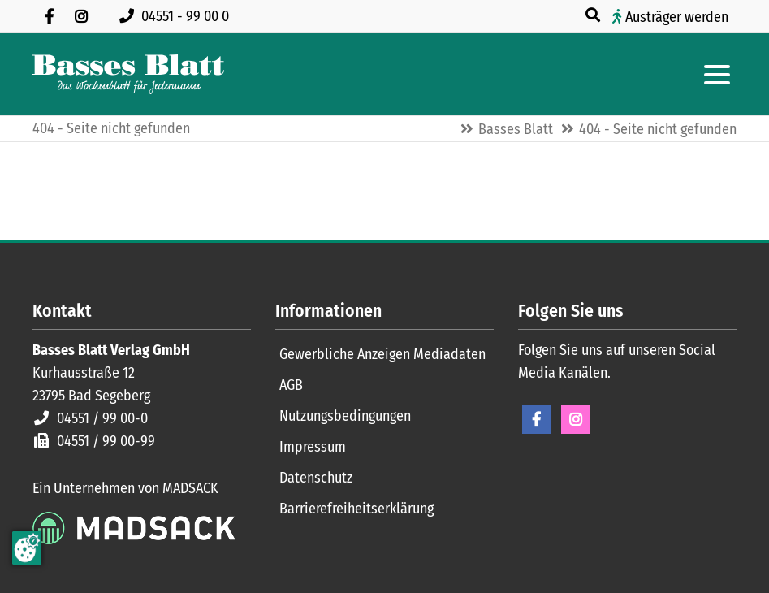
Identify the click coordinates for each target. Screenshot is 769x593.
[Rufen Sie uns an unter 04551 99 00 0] (177, 16)
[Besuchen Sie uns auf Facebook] (48, 16)
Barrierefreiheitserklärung (356, 508)
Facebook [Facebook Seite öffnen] (536, 419)
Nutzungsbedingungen (345, 416)
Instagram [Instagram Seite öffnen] (575, 419)
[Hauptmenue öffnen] (717, 74)
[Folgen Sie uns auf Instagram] (81, 16)
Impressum (312, 447)
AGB (291, 385)
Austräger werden (676, 17)
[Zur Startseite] (128, 74)
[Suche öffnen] (594, 15)
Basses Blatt (515, 129)
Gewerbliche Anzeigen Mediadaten (382, 354)
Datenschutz (315, 478)
